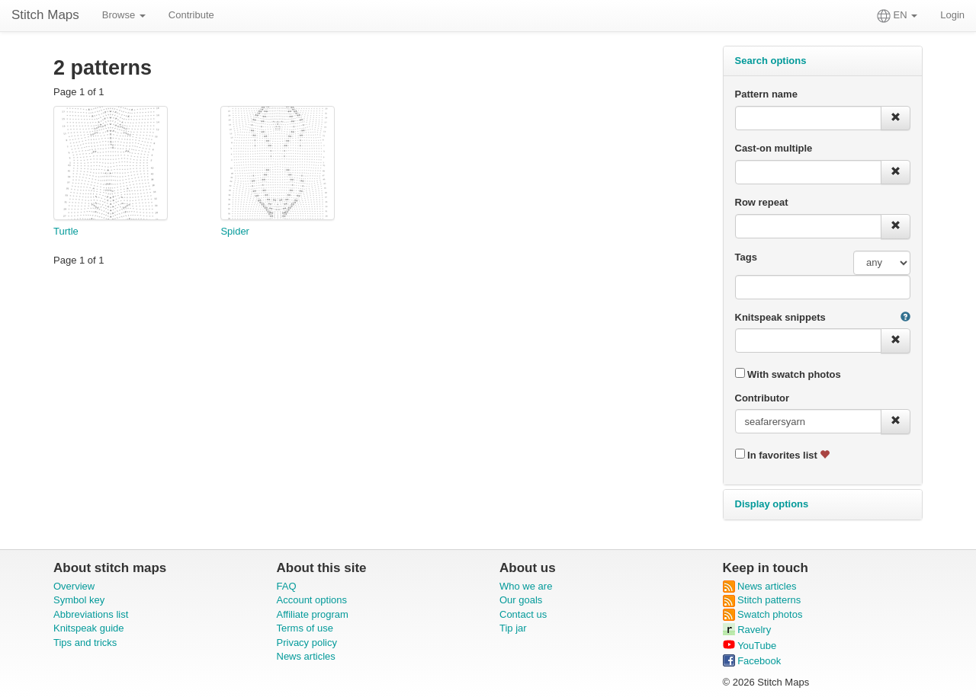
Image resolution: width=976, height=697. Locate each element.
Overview (74, 586)
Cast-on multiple (774, 148)
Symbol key (78, 600)
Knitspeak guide (88, 628)
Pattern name (766, 94)
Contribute (191, 15)
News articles (306, 656)
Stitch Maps (45, 15)
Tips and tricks (85, 642)
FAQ (287, 586)
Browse (124, 15)
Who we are (525, 586)
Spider (234, 231)
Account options (312, 600)
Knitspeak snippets (780, 317)
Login (952, 15)
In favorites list (782, 455)
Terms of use (305, 628)
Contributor (762, 398)
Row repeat (761, 202)
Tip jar (513, 628)
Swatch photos (763, 614)
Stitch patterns (762, 600)
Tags (746, 257)
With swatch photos (788, 374)
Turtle (66, 231)
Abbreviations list (90, 614)
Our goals (520, 600)
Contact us (523, 614)
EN (897, 16)
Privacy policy (307, 642)
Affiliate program (312, 614)
